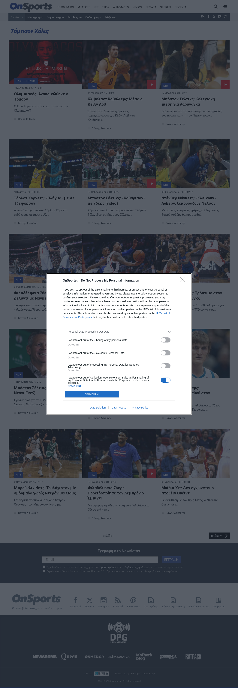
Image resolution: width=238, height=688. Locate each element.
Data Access (118, 407)
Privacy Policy (140, 407)
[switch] (165, 339)
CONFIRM (92, 394)
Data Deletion (98, 407)
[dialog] (119, 344)
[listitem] (119, 332)
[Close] (184, 280)
